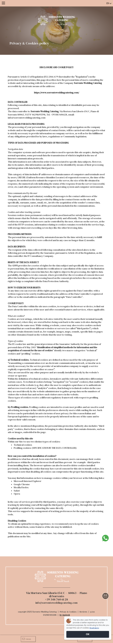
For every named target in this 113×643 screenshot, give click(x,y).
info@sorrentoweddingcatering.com (26, 117)
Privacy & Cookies (68, 612)
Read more (94, 628)
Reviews (83, 612)
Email (26, 639)
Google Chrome (22, 484)
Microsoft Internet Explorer (27, 481)
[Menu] (3, 3)
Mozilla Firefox (21, 487)
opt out (96, 504)
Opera (17, 493)
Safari (17, 490)
